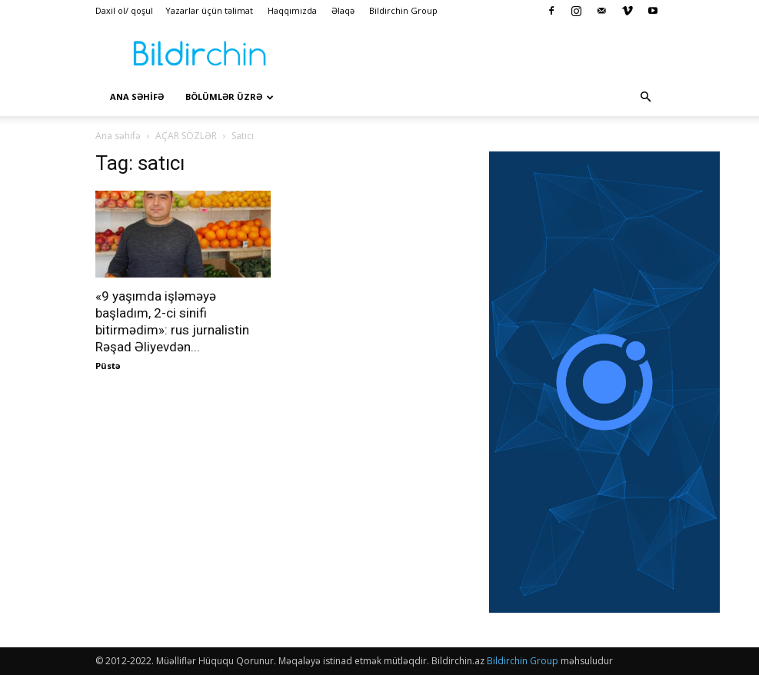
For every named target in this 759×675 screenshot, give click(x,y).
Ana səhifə (118, 135)
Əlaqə (343, 10)
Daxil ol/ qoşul (124, 10)
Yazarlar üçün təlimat (209, 10)
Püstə (108, 365)
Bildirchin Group (403, 10)
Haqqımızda (292, 10)
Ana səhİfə (137, 96)
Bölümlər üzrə (229, 96)
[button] (646, 96)
